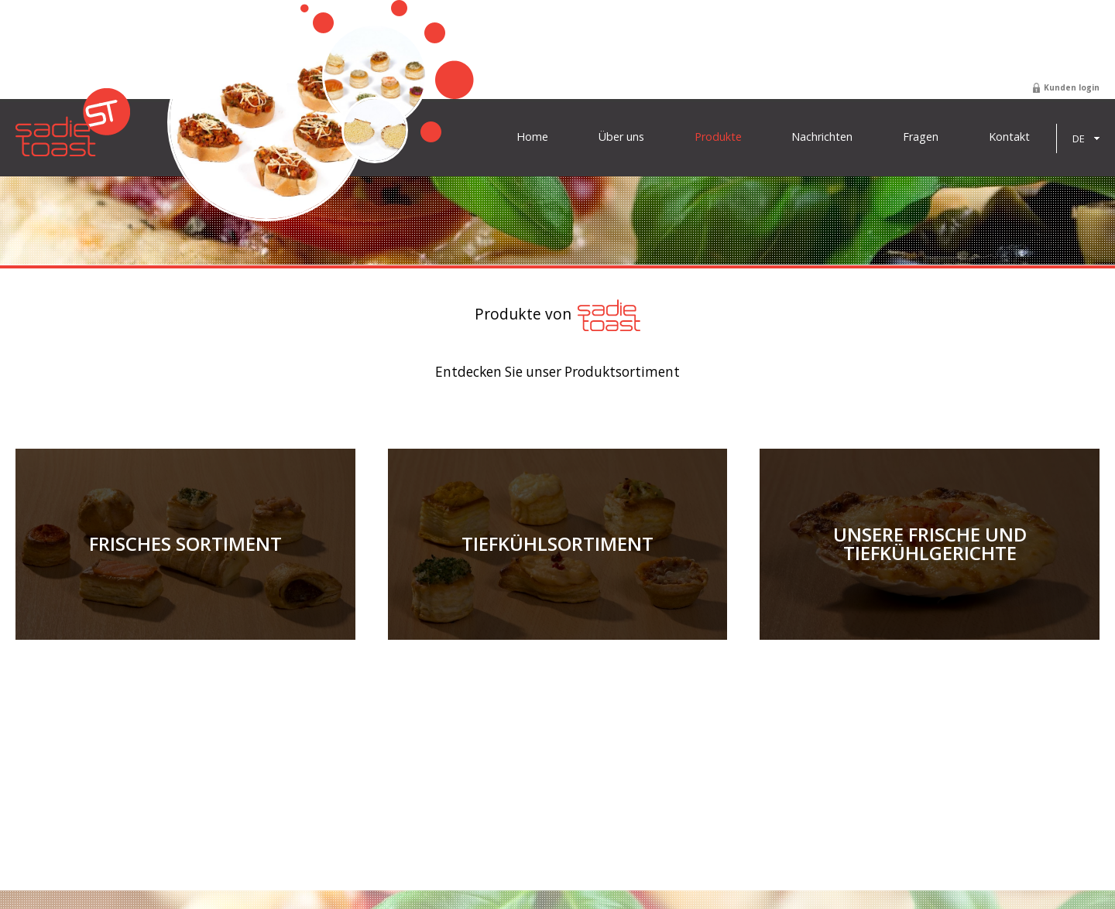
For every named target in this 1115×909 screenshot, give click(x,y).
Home (532, 137)
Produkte (718, 137)
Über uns (621, 137)
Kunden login (1072, 87)
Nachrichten (822, 137)
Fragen (920, 137)
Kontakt (1009, 137)
